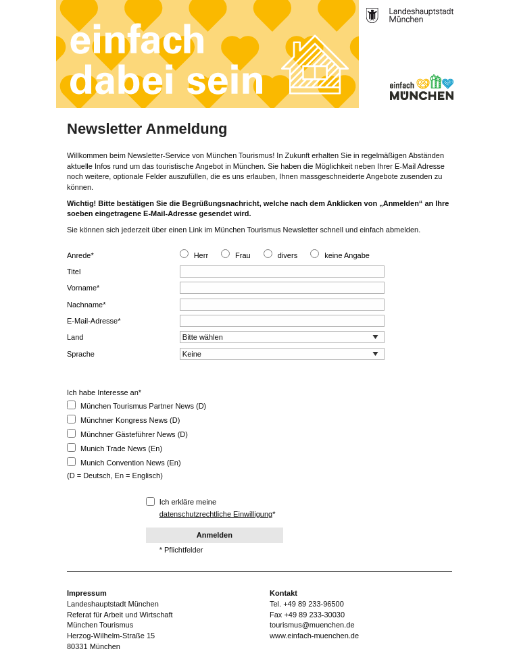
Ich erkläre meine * (211, 507)
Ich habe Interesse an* (104, 392)
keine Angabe (347, 255)
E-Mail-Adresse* (93, 321)
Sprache (81, 354)
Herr (201, 255)
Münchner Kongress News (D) (123, 419)
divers (287, 255)
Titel (73, 271)
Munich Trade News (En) (114, 448)
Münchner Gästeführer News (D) (127, 433)
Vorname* (83, 288)
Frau (243, 255)
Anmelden (214, 535)
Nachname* (86, 305)
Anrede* (80, 255)
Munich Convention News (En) (124, 462)
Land (75, 337)
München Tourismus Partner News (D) (136, 405)
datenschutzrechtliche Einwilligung (216, 514)
